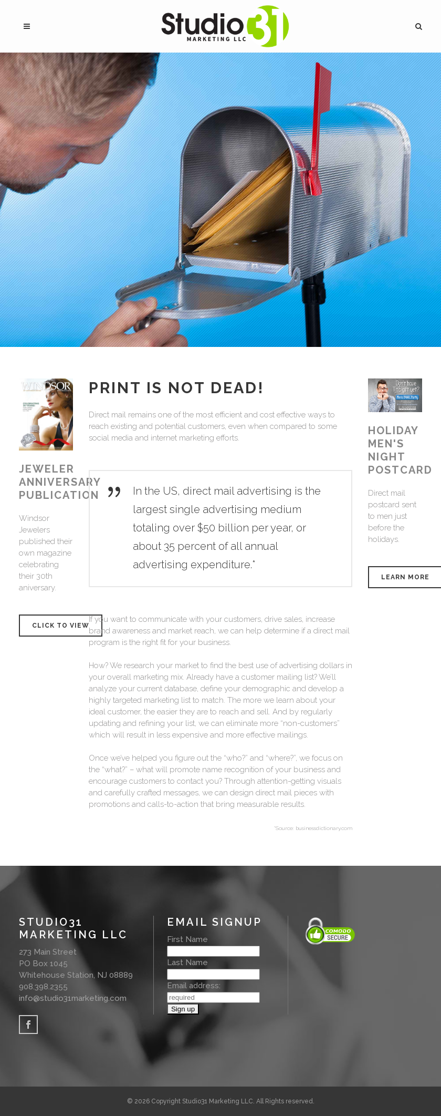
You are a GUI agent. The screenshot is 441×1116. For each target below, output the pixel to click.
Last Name (187, 962)
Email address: (193, 985)
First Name (187, 939)
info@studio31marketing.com (73, 998)
